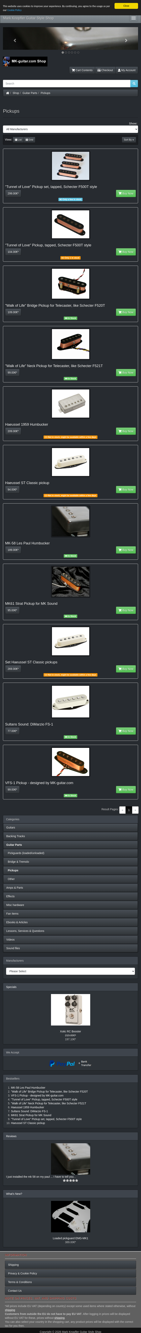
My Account (127, 70)
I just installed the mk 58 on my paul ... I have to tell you (40, 1176)
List (18, 139)
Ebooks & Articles (17, 922)
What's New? (14, 1193)
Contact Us (15, 1290)
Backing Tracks (15, 836)
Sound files (13, 948)
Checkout (105, 70)
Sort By (129, 139)
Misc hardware (15, 905)
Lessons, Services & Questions (25, 931)
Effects (10, 896)
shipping (10, 1310)
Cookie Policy (14, 10)
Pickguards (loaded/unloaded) (25, 853)
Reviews (11, 1136)
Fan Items (12, 913)
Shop (16, 93)
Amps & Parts (14, 887)
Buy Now (125, 193)
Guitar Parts (30, 93)
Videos (10, 939)
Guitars (10, 827)
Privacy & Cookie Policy (22, 1273)
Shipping (13, 1264)
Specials (11, 987)
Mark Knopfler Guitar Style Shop (28, 18)
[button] (13, 38)
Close (126, 5)
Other (10, 879)
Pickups (45, 93)
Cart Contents (82, 70)
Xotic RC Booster (70, 1031)
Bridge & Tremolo (17, 861)
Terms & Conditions (20, 1282)
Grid (29, 139)
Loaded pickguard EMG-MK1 (70, 1238)
